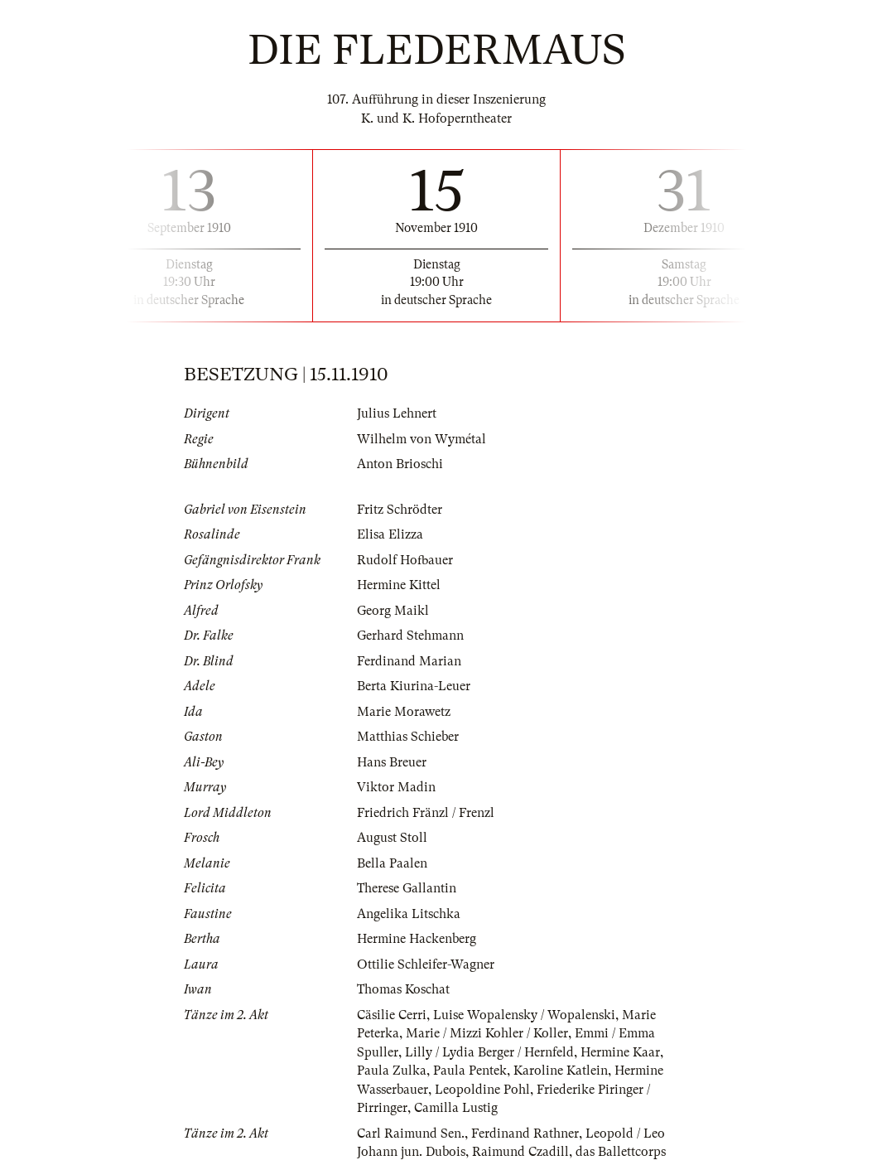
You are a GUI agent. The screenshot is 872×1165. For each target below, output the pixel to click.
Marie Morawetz (403, 711)
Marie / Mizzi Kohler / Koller (487, 1033)
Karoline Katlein (560, 1070)
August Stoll (392, 837)
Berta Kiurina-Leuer (413, 686)
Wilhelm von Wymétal (421, 439)
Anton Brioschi (400, 464)
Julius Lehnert (396, 413)
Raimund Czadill (520, 1151)
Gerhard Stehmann (410, 635)
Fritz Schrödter (399, 509)
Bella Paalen (392, 863)
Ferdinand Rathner (525, 1133)
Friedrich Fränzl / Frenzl (425, 812)
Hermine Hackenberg (416, 938)
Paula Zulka (391, 1070)
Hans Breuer (391, 762)
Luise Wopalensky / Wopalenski (524, 1015)
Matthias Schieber (408, 736)
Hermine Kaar (620, 1052)
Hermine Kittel (399, 585)
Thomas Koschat (403, 989)
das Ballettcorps (621, 1151)
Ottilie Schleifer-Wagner (425, 964)
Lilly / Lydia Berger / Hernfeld (489, 1052)
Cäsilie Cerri (391, 1015)
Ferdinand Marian (409, 661)
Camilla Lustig (456, 1107)
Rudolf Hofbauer (405, 560)
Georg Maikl (393, 610)
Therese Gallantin (406, 888)
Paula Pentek (470, 1070)
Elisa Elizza (390, 534)
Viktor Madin (396, 787)
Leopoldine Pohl (482, 1089)
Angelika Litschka (408, 913)
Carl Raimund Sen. (411, 1133)
